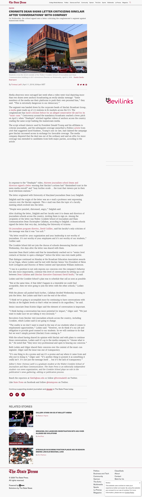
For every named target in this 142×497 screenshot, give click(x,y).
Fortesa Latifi (16, 84)
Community (84, 2)
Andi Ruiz (41, 436)
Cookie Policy (129, 492)
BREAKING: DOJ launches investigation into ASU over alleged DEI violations (60, 432)
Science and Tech (75, 2)
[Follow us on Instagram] (23, 394)
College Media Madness (56, 2)
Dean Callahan (23, 274)
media (13, 110)
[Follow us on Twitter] (11, 394)
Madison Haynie (43, 416)
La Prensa (118, 2)
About (117, 473)
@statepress (52, 382)
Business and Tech (101, 473)
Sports (104, 2)
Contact (118, 476)
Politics (66, 2)
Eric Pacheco (42, 455)
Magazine (125, 2)
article (77, 128)
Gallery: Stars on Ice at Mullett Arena (54, 412)
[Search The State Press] (130, 2)
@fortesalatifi (60, 378)
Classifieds (119, 470)
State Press (18, 382)
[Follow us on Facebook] (17, 394)
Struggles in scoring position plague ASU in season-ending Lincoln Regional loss (60, 450)
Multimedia (110, 2)
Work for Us (119, 479)
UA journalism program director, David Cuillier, (31, 229)
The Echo (98, 2)
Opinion (91, 2)
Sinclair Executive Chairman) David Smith (55, 274)
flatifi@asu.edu (37, 378)
